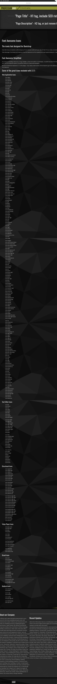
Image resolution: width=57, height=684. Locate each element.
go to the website (52, 65)
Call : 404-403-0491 (4, 0)
